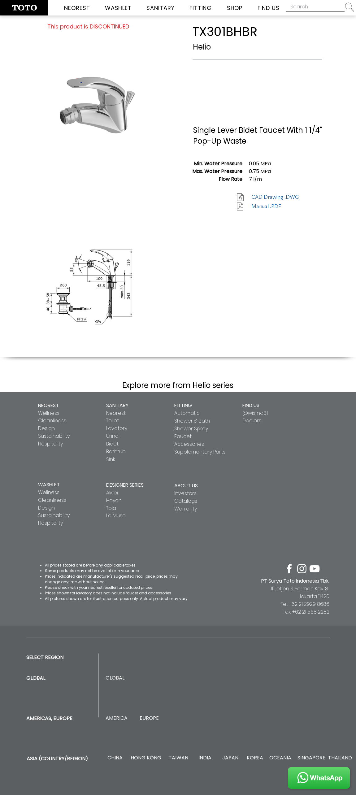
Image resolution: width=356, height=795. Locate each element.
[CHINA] (115, 758)
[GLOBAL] (115, 678)
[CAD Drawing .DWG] (275, 197)
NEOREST (48, 405)
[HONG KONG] (145, 758)
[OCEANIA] (280, 758)
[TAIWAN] (178, 758)
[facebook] (289, 569)
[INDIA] (204, 758)
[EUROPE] (149, 718)
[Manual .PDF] (273, 206)
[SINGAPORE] (311, 758)
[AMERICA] (116, 718)
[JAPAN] (230, 758)
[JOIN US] (319, 778)
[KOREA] (254, 758)
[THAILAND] (340, 758)
